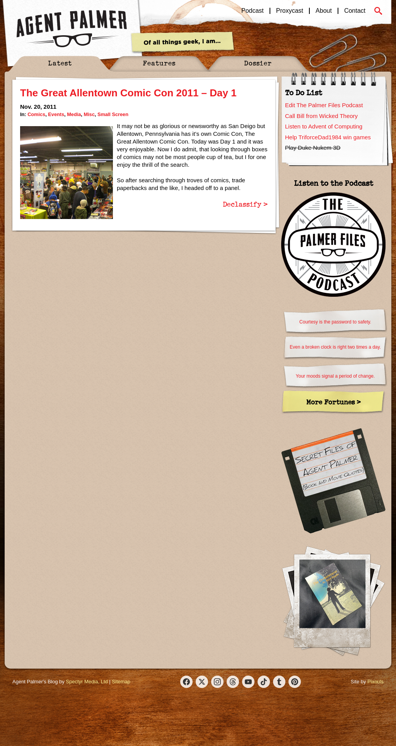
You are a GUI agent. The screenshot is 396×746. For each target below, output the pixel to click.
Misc (89, 114)
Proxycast (289, 11)
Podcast (252, 11)
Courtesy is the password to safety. (335, 322)
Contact (354, 11)
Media (74, 114)
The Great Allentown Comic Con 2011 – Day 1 (128, 93)
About (324, 11)
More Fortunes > (333, 402)
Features (159, 63)
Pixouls (375, 681)
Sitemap (121, 681)
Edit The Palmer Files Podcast (324, 105)
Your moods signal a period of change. (335, 376)
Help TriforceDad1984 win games (328, 137)
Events (56, 114)
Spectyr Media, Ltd (87, 681)
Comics (36, 114)
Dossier (258, 63)
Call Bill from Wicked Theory (321, 116)
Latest (60, 63)
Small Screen (112, 114)
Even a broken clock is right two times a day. (335, 347)
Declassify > (245, 204)
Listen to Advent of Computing (323, 126)
